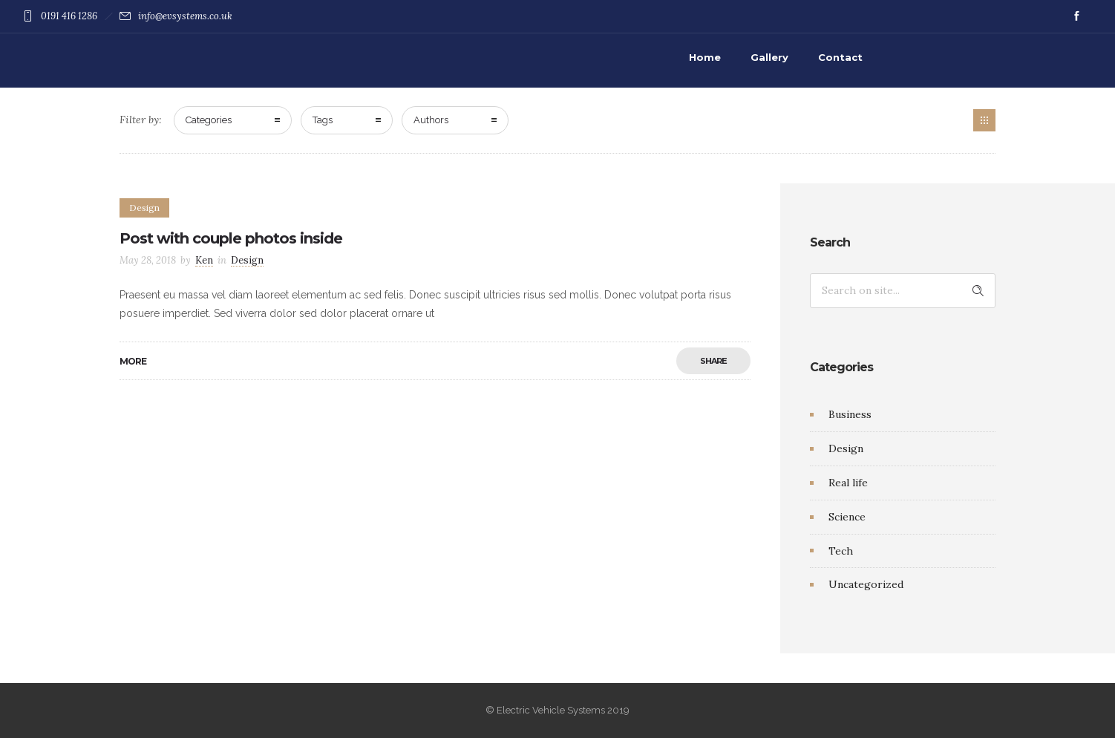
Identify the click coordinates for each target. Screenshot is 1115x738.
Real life (848, 482)
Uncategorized (865, 584)
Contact (840, 57)
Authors (430, 119)
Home (705, 57)
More (133, 361)
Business (850, 414)
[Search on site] (902, 290)
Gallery (769, 57)
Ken (204, 260)
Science (847, 516)
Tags (323, 119)
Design (845, 448)
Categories (209, 119)
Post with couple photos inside (231, 238)
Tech (840, 551)
